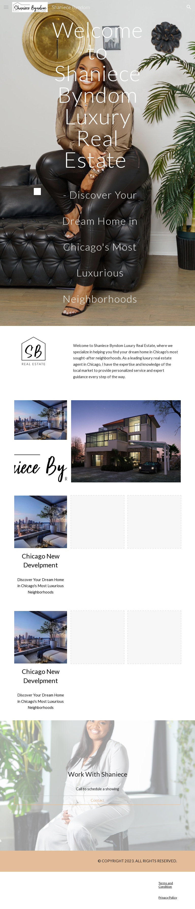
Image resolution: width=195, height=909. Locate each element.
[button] (6, 7)
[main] (97, 94)
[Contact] (97, 800)
